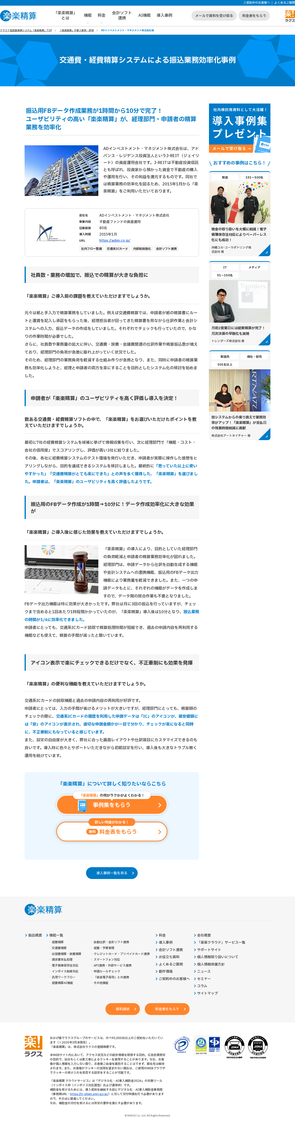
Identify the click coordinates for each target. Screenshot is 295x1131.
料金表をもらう (254, 15)
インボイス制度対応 (65, 972)
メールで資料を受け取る (214, 15)
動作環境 (166, 971)
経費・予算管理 (104, 948)
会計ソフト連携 (122, 15)
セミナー (204, 979)
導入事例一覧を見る (111, 873)
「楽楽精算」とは (65, 15)
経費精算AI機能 (62, 984)
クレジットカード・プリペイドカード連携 (122, 954)
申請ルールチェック (107, 972)
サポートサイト (209, 950)
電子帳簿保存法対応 (65, 966)
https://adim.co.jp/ (114, 240)
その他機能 (101, 984)
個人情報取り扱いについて (217, 957)
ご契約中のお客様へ (256, 3)
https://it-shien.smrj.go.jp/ (89, 1094)
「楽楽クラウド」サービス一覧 (221, 942)
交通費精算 (59, 948)
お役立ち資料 (169, 957)
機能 (88, 15)
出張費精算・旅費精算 (66, 954)
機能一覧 (56, 935)
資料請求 (123, 1009)
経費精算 (58, 942)
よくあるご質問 (284, 3)
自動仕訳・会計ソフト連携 (111, 942)
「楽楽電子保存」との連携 (111, 978)
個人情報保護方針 (211, 964)
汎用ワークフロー (63, 978)
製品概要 (35, 935)
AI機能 (144, 15)
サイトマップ (207, 993)
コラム (202, 986)
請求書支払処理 (62, 960)
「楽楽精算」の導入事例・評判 (76, 30)
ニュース (204, 971)
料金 (101, 15)
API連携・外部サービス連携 (113, 966)
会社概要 (204, 935)
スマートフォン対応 (107, 960)
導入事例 (164, 15)
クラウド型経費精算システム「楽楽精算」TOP (26, 30)
